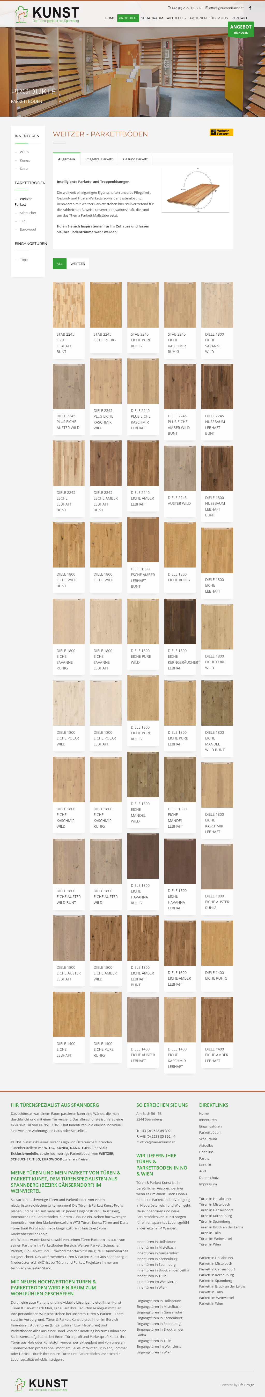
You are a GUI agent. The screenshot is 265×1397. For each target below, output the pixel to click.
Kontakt (205, 1164)
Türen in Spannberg (214, 1221)
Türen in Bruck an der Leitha (221, 1227)
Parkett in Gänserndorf (217, 1269)
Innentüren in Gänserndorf (157, 1253)
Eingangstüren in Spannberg (158, 1323)
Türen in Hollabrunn (215, 1198)
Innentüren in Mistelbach (156, 1247)
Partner (205, 1158)
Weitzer (77, 264)
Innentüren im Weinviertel (156, 1281)
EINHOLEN (241, 30)
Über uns (206, 1152)
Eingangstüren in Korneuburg (159, 1318)
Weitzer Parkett (23, 201)
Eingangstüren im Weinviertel (159, 1346)
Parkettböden (210, 1132)
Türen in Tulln (210, 1232)
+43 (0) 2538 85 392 (186, 8)
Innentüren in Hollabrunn (156, 1241)
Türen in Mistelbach (214, 1204)
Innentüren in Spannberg (156, 1264)
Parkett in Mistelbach (215, 1263)
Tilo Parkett (33, 1251)
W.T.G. (25, 152)
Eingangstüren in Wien (154, 1352)
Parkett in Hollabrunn (216, 1257)
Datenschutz (209, 1177)
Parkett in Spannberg (215, 1280)
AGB (202, 1171)
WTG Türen (81, 1222)
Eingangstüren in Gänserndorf (159, 1312)
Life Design (246, 1385)
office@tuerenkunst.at (226, 8)
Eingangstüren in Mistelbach (158, 1306)
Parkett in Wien (211, 1303)
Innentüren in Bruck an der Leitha (162, 1270)
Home (204, 1113)
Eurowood (28, 229)
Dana (24, 168)
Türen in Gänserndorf (216, 1210)
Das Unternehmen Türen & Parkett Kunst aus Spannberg (79, 1256)
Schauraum (208, 1139)
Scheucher (28, 212)
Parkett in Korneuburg (216, 1274)
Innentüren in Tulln (151, 1276)
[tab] (66, 159)
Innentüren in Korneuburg (157, 1258)
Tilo (23, 221)
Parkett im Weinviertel (216, 1297)
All (60, 264)
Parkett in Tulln (211, 1292)
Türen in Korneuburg (215, 1215)
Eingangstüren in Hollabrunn (158, 1300)
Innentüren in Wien (151, 1287)
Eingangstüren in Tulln (153, 1340)
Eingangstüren (210, 1126)
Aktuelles (206, 1145)
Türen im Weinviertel (215, 1238)
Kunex (25, 160)
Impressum (208, 1184)
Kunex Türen (102, 1222)
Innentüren (208, 1119)
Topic (24, 259)
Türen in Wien (210, 1244)
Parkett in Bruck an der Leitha (222, 1286)
